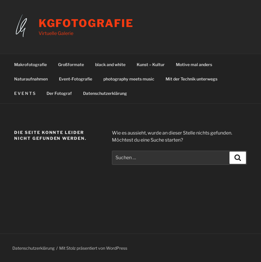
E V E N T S (24, 93)
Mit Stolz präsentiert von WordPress (93, 248)
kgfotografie (86, 23)
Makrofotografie (30, 64)
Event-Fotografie (75, 78)
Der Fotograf (59, 93)
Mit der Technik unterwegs (191, 78)
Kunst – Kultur (151, 64)
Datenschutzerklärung (105, 93)
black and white (110, 64)
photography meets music (128, 78)
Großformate (71, 64)
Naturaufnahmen (31, 78)
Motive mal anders (194, 64)
